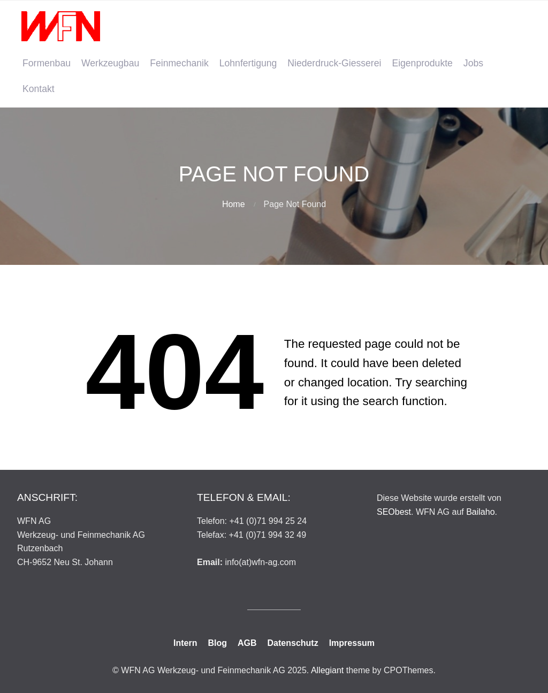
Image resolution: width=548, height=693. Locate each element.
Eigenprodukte (422, 63)
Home (233, 204)
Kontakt (38, 88)
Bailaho (480, 511)
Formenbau (46, 63)
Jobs (473, 63)
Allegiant (327, 670)
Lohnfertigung (248, 63)
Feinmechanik (179, 63)
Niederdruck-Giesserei (334, 63)
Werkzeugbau (110, 63)
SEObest (394, 511)
